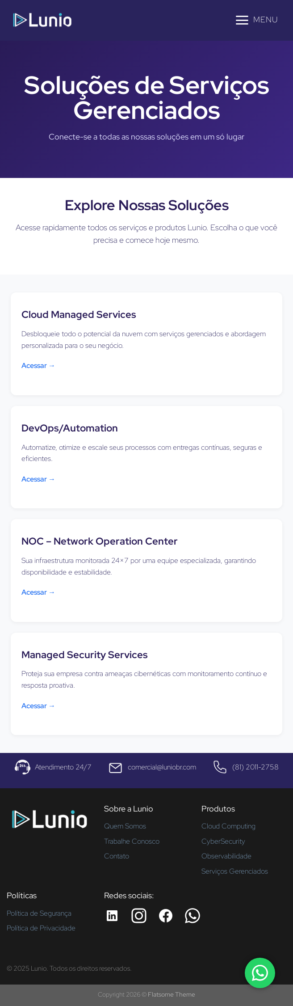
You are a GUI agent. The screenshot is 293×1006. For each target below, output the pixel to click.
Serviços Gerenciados (234, 871)
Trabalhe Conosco (131, 841)
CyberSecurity (223, 841)
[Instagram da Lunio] (139, 916)
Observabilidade (226, 856)
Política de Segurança (39, 913)
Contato (116, 856)
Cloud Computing (228, 826)
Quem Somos (125, 826)
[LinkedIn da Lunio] (112, 916)
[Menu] (256, 20)
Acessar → (38, 365)
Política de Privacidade (41, 928)
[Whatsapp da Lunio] (192, 916)
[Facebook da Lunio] (166, 916)
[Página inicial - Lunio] (49, 822)
